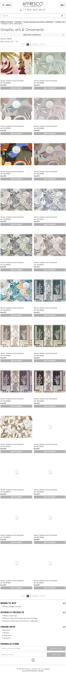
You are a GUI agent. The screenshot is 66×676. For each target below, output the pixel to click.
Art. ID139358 (39, 128)
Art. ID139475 (39, 265)
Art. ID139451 (39, 583)
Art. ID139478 (5, 219)
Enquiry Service (33, 9)
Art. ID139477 (39, 219)
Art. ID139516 (5, 446)
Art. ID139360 (39, 83)
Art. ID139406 (39, 310)
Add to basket (16, 88)
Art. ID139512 (5, 537)
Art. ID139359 (5, 128)
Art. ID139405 (5, 355)
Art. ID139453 (39, 537)
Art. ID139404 (39, 355)
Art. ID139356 (39, 174)
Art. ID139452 (5, 583)
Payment (6, 630)
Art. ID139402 (39, 401)
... (38, 44)
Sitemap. (41, 671)
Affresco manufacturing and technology (20, 618)
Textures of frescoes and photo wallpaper (20, 621)
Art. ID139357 (5, 174)
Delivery (5, 632)
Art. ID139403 (5, 401)
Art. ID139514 (5, 492)
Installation (6, 635)
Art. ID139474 (5, 310)
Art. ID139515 (39, 446)
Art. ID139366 (5, 83)
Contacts (6, 638)
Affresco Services (9, 615)
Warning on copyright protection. (35, 669)
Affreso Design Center (11, 606)
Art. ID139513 (39, 492)
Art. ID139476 (5, 265)
